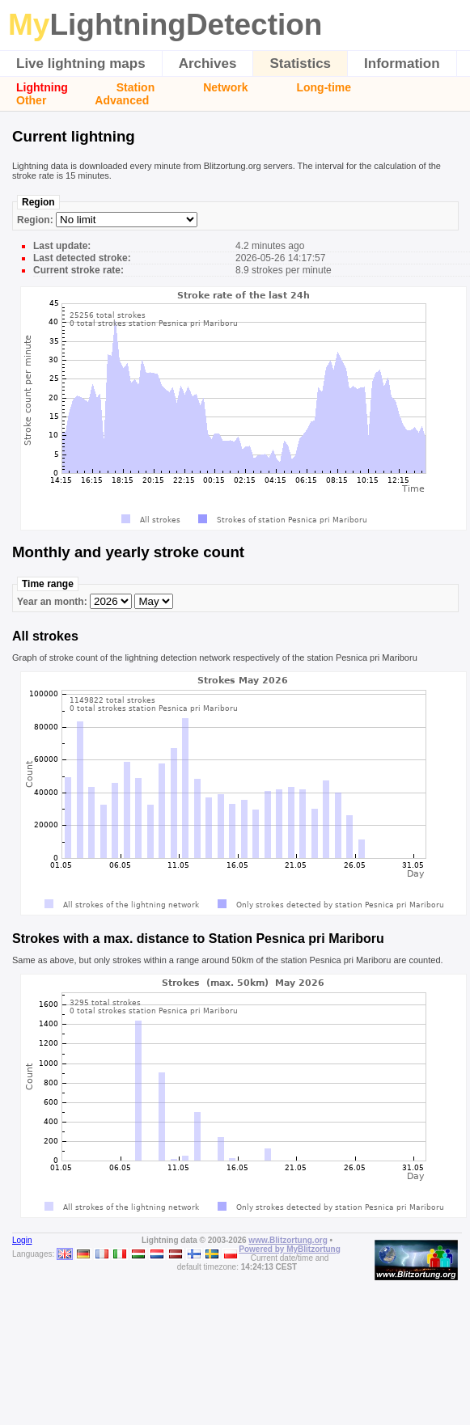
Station (135, 87)
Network (225, 87)
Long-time (323, 87)
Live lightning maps (81, 63)
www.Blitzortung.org (287, 1240)
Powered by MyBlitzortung (290, 1249)
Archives (208, 63)
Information (402, 63)
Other (31, 100)
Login (22, 1240)
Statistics (300, 63)
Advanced (122, 100)
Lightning (42, 87)
